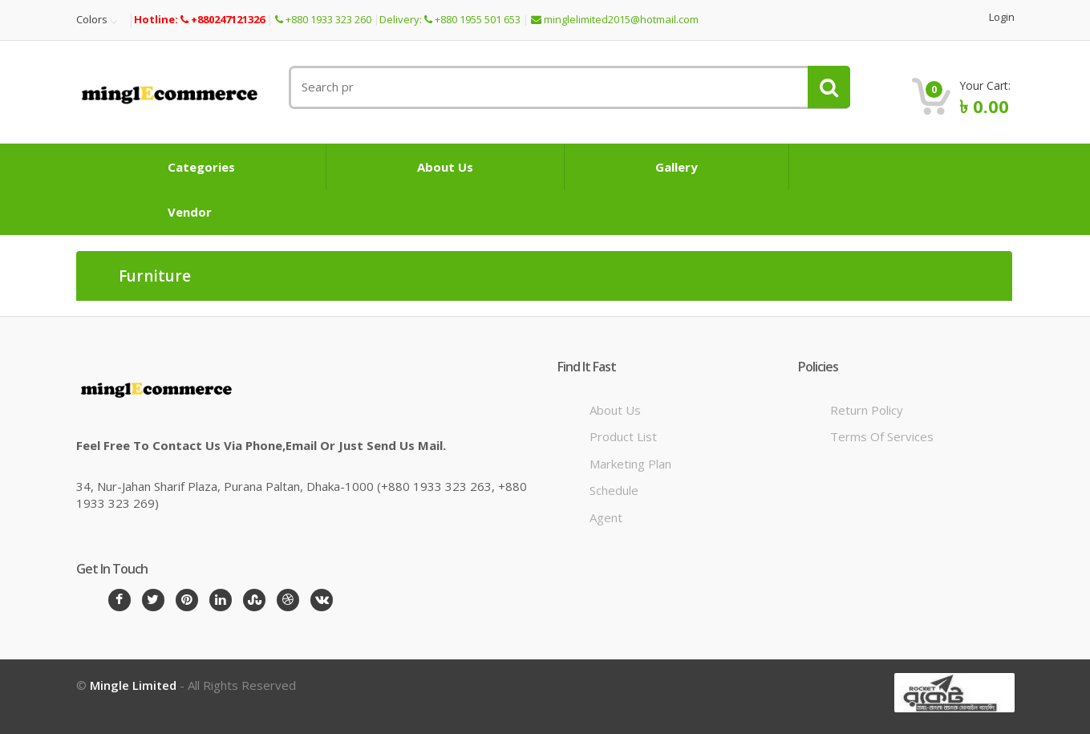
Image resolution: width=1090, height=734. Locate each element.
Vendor (190, 212)
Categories (201, 167)
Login (1002, 17)
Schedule (614, 490)
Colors (91, 20)
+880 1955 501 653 (472, 20)
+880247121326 (222, 20)
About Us (445, 167)
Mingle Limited (133, 685)
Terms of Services (882, 436)
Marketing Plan (630, 464)
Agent (606, 517)
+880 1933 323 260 (323, 20)
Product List (623, 436)
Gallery (676, 167)
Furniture (155, 276)
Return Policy (866, 410)
